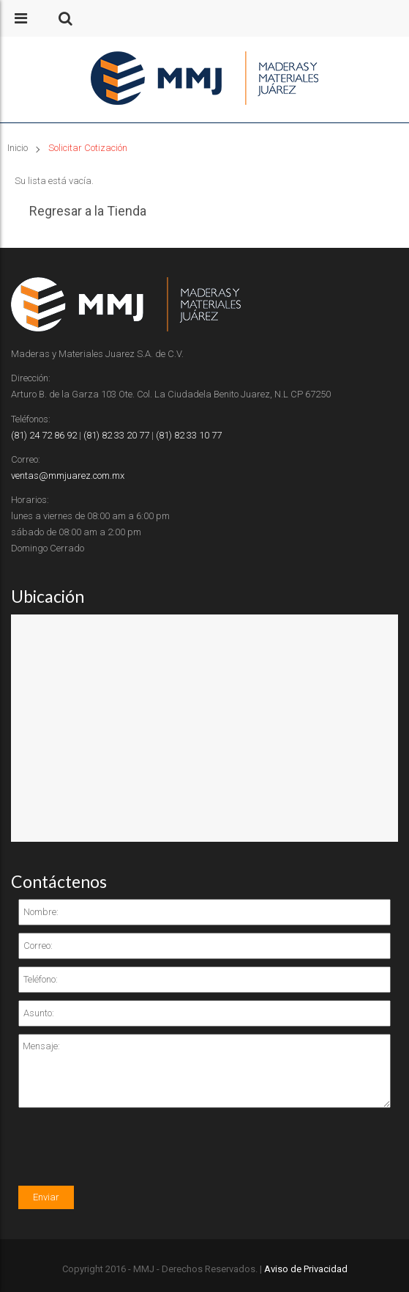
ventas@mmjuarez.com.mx (67, 475)
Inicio (17, 147)
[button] (65, 18)
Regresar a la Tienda (87, 211)
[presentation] (129, 1157)
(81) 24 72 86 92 (44, 435)
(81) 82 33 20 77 (116, 435)
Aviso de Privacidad (306, 1268)
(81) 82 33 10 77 (189, 435)
